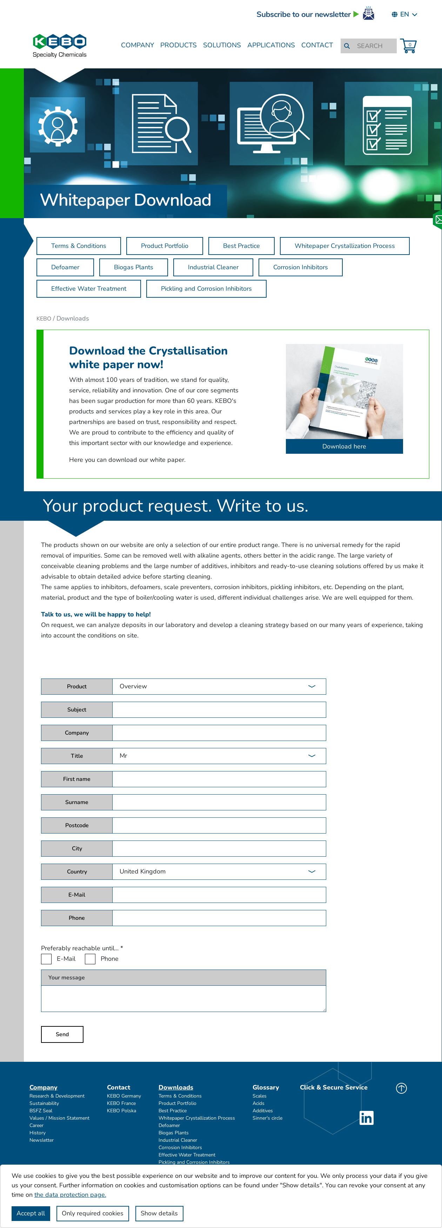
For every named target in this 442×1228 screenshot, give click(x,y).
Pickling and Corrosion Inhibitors (194, 1162)
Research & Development (57, 1096)
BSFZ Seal (40, 1110)
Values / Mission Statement (59, 1118)
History (37, 1132)
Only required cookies (92, 1213)
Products (178, 45)
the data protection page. (70, 1194)
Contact (317, 45)
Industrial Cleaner (178, 1140)
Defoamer (169, 1125)
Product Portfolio (177, 1103)
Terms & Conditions (180, 1096)
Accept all (30, 1213)
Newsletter (41, 1140)
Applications (271, 45)
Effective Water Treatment (187, 1155)
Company (137, 45)
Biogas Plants (174, 1132)
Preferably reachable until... (82, 948)
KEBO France (121, 1103)
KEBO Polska (121, 1110)
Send (62, 1034)
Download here (344, 446)
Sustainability (44, 1103)
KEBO (43, 319)
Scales (260, 1096)
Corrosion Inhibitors (180, 1147)
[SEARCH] (374, 46)
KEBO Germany (124, 1096)
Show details (159, 1213)
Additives (263, 1110)
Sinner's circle (267, 1118)
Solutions (222, 45)
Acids (258, 1103)
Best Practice (173, 1110)
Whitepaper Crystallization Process (197, 1118)
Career (36, 1125)
